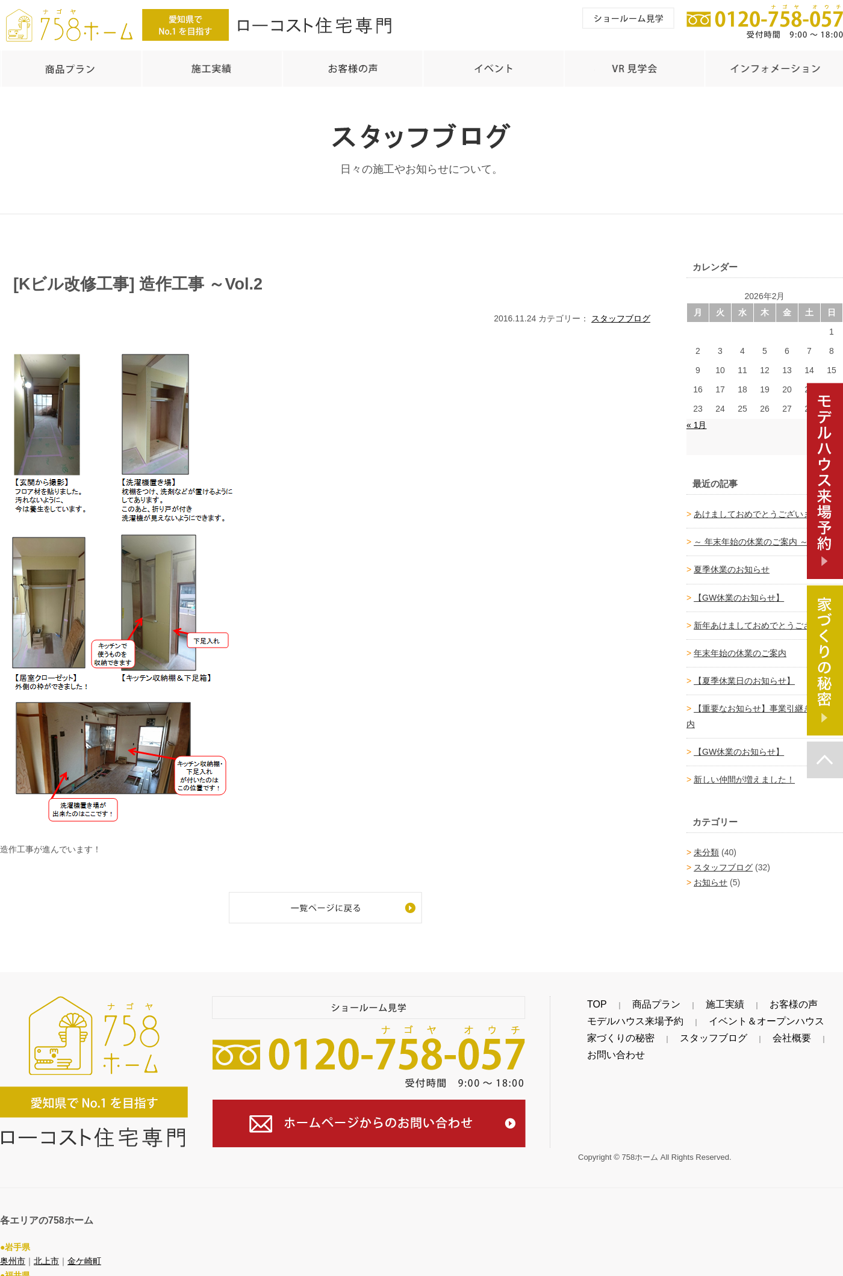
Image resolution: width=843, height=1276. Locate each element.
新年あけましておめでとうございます (765, 619)
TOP (587, 998)
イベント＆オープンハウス (720, 1015)
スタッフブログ (620, 312)
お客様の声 (714, 998)
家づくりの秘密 (607, 1032)
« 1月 (696, 419)
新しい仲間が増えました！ (744, 773)
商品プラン (624, 998)
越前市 (46, 1268)
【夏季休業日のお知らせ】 (744, 675)
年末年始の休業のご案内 (740, 647)
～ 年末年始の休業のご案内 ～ (751, 535)
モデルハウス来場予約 (620, 1015)
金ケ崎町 (84, 1239)
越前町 (80, 1268)
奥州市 (12, 1239)
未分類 (706, 846)
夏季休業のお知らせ (732, 563)
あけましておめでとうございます (757, 508)
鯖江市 (12, 1268)
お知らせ (710, 876)
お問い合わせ (776, 1032)
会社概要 (727, 1032)
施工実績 (669, 998)
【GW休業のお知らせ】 (739, 591)
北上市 (46, 1239)
